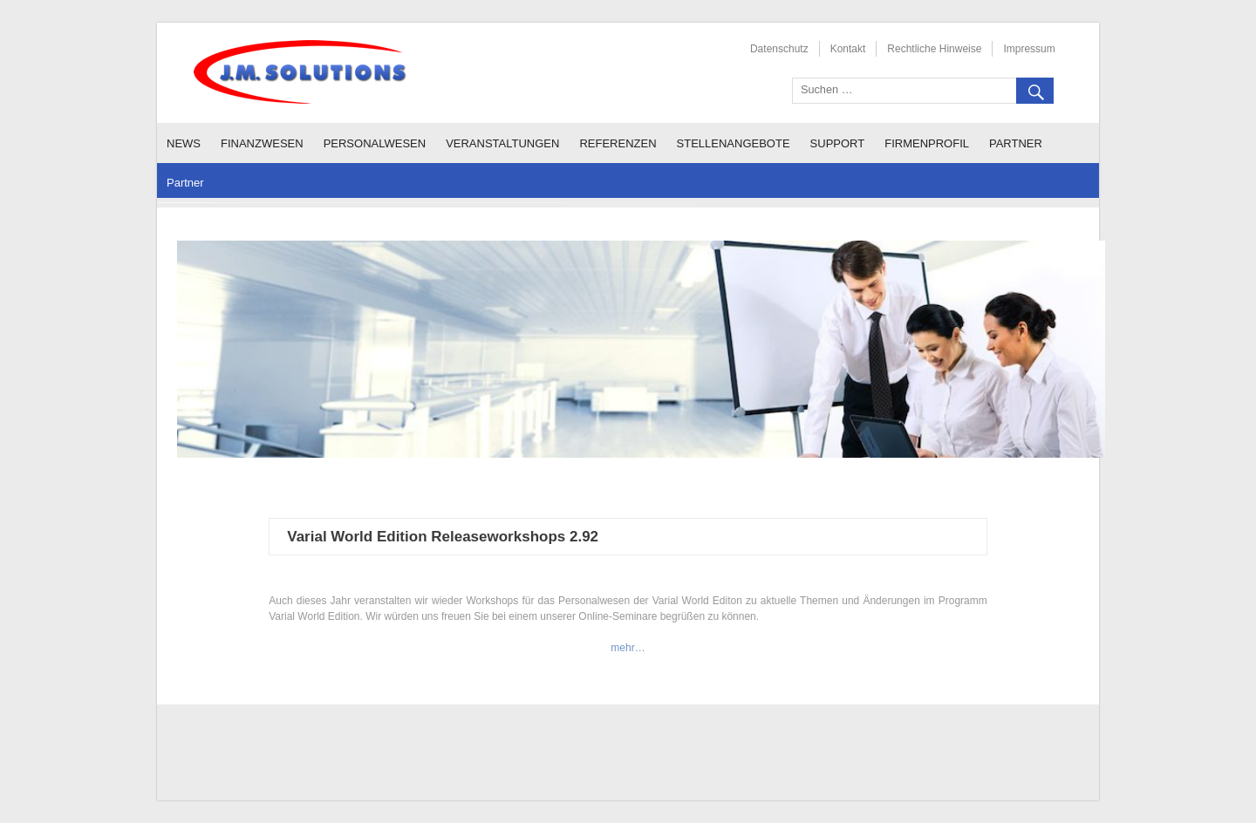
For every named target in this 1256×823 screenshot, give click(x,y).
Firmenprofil (926, 143)
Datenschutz (779, 49)
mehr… (628, 648)
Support (837, 143)
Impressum (1029, 49)
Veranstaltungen (502, 143)
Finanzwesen (262, 143)
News (184, 143)
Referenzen (617, 143)
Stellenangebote (733, 143)
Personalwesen (375, 143)
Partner (1015, 143)
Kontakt (848, 49)
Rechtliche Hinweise (934, 49)
